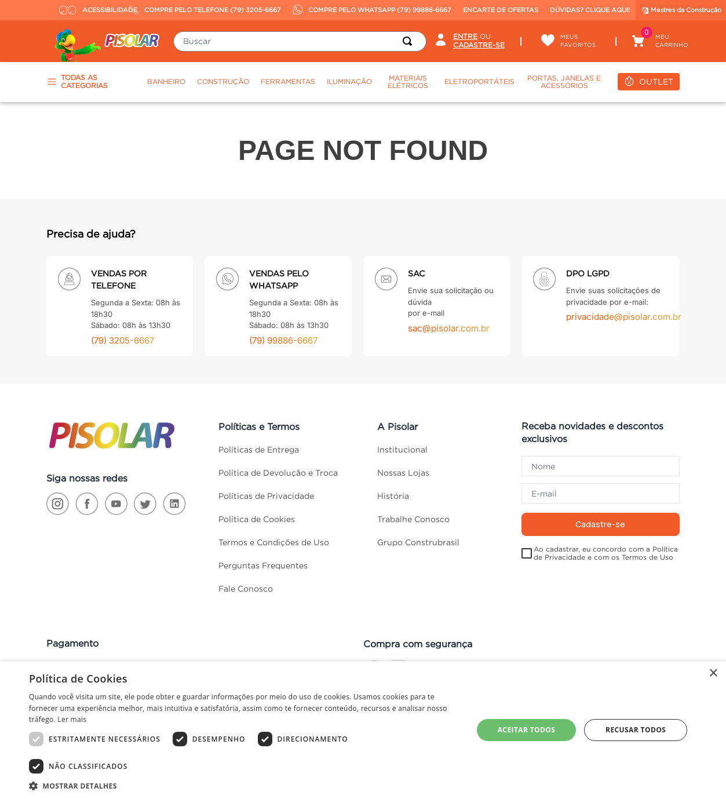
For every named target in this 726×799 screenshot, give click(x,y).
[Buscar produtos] (410, 41)
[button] (244, 785)
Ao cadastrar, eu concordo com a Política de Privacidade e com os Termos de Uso (606, 553)
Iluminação (349, 81)
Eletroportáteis (479, 81)
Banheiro (166, 81)
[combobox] (299, 41)
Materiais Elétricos (408, 82)
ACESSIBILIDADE (91, 10)
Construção (223, 81)
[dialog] (363, 730)
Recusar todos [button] (635, 730)
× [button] (713, 673)
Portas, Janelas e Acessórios (564, 82)
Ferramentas (288, 81)
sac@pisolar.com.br (449, 328)
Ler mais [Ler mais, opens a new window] (71, 719)
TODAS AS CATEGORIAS (77, 81)
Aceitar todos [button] (527, 730)
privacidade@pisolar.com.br (623, 316)
